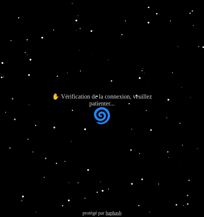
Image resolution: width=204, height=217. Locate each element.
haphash (113, 212)
